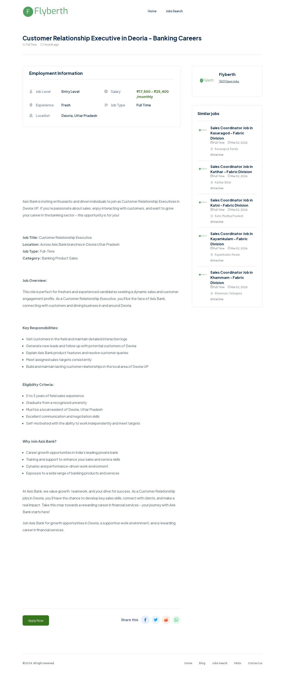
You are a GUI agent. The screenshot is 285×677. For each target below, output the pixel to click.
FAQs (237, 663)
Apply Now (35, 620)
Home (152, 11)
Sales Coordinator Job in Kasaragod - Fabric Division (231, 133)
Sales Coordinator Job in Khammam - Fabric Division (231, 277)
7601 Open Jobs (229, 81)
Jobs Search (174, 11)
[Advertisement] (102, 168)
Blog (202, 663)
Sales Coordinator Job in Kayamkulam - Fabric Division (231, 238)
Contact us (255, 663)
